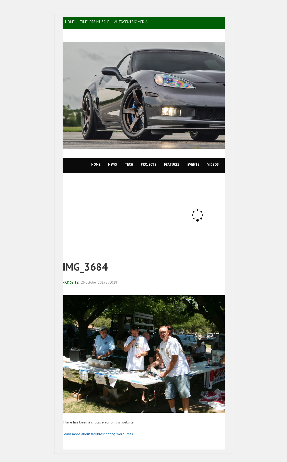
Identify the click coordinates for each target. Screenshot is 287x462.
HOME (70, 21)
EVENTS (193, 164)
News (112, 164)
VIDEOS (213, 164)
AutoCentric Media (130, 21)
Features (172, 164)
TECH (129, 164)
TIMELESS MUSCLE (94, 21)
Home (95, 164)
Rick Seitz (71, 282)
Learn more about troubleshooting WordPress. (98, 434)
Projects (148, 164)
